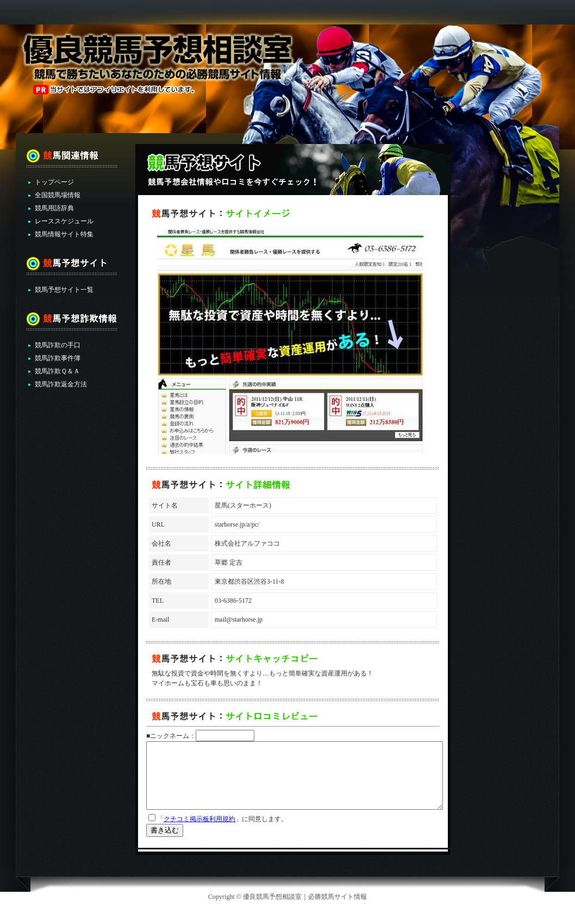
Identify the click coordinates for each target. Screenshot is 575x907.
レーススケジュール (64, 221)
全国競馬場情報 (57, 195)
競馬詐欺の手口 (57, 345)
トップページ (54, 182)
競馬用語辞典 (54, 208)
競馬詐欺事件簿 (57, 358)
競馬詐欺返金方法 (61, 384)
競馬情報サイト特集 (64, 234)
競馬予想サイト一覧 (64, 289)
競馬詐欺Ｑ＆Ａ (57, 371)
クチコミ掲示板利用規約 (199, 819)
